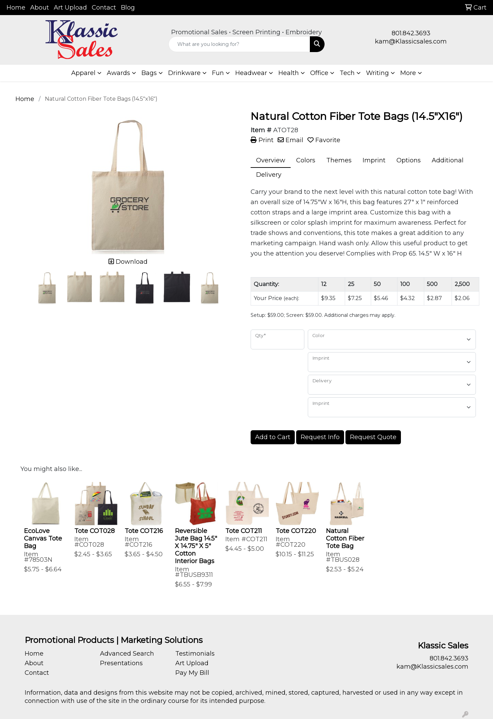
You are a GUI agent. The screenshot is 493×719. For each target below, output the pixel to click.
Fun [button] (218, 73)
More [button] (408, 73)
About (39, 7)
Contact (104, 7)
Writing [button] (377, 73)
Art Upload (70, 7)
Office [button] (319, 73)
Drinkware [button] (184, 73)
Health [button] (288, 73)
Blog (128, 7)
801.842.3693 (411, 33)
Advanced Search (127, 653)
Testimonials (195, 653)
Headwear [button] (251, 73)
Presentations (121, 663)
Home (16, 7)
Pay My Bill (192, 673)
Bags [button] (149, 73)
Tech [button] (347, 73)
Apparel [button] (83, 73)
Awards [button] (118, 73)
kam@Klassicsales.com (411, 41)
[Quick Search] (239, 44)
